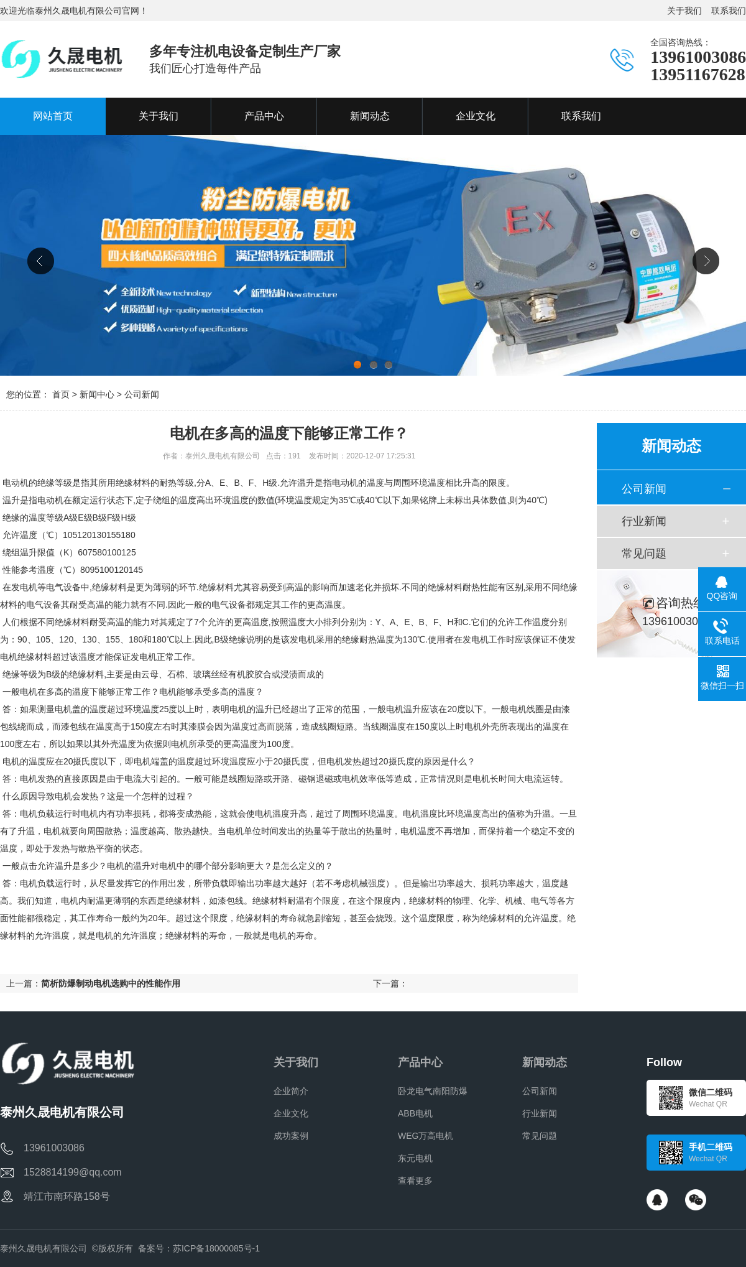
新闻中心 (97, 394)
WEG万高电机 (425, 1136)
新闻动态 (544, 1062)
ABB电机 (415, 1113)
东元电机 (415, 1158)
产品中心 (420, 1062)
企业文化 (291, 1113)
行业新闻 (644, 521)
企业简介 (291, 1091)
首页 (61, 394)
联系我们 (728, 11)
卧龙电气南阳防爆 (432, 1091)
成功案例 (291, 1136)
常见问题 (644, 553)
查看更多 (415, 1181)
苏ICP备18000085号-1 (216, 1248)
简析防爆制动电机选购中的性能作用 (110, 983)
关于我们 (684, 11)
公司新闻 (141, 394)
